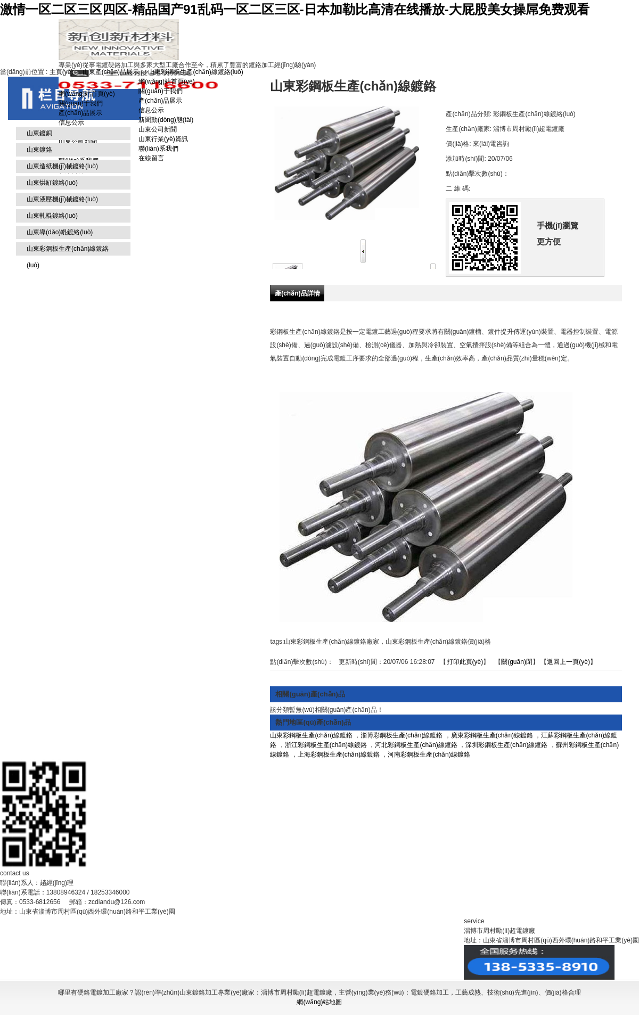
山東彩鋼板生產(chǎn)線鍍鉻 (311, 735)
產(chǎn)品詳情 (297, 293)
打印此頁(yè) (465, 662)
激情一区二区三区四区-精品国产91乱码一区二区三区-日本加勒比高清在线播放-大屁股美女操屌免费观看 (294, 9)
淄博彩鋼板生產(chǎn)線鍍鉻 (402, 735)
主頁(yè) (61, 72)
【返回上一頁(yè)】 (568, 662)
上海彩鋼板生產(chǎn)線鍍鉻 (339, 754)
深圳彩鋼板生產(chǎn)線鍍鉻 (506, 745)
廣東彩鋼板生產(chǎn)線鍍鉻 (492, 735)
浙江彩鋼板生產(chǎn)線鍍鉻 (326, 745)
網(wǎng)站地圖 (319, 1002)
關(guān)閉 (516, 662)
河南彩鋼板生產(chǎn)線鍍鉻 (429, 754)
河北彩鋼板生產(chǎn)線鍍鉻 (416, 745)
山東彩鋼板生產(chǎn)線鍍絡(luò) (195, 72)
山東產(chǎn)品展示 (111, 72)
